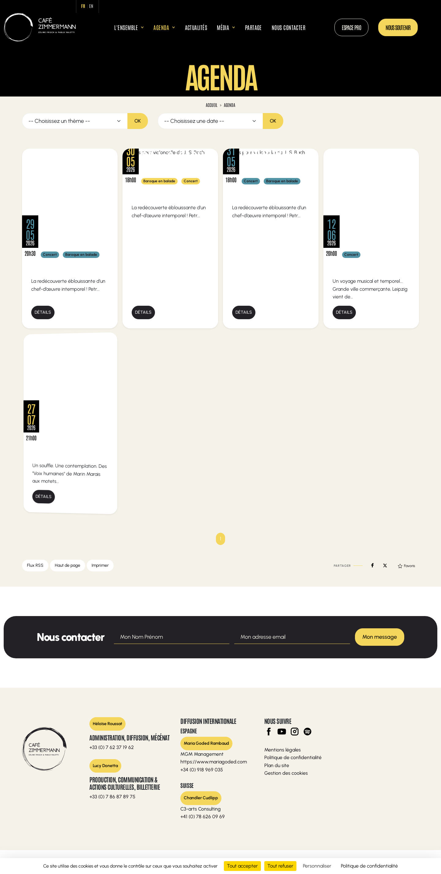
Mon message (379, 637)
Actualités (196, 27)
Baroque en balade (81, 254)
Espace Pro (351, 27)
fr (83, 6)
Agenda (229, 105)
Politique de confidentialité (293, 757)
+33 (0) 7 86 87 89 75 (112, 797)
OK (137, 121)
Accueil (104, 27)
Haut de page (67, 565)
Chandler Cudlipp (201, 797)
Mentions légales (282, 750)
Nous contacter (288, 27)
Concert (50, 254)
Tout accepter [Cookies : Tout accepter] (242, 866)
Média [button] (223, 27)
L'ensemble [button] (126, 27)
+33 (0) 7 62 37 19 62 (111, 747)
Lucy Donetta (105, 765)
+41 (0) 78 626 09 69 (202, 816)
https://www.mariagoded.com (213, 762)
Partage (253, 27)
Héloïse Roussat (107, 723)
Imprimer (100, 565)
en (91, 6)
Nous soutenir (398, 27)
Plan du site (276, 765)
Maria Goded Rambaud (206, 743)
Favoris (406, 565)
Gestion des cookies (286, 773)
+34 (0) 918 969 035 (201, 770)
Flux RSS (35, 565)
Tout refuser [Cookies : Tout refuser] (280, 866)
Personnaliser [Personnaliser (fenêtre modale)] (317, 866)
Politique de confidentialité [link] (369, 866)
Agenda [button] (161, 27)
